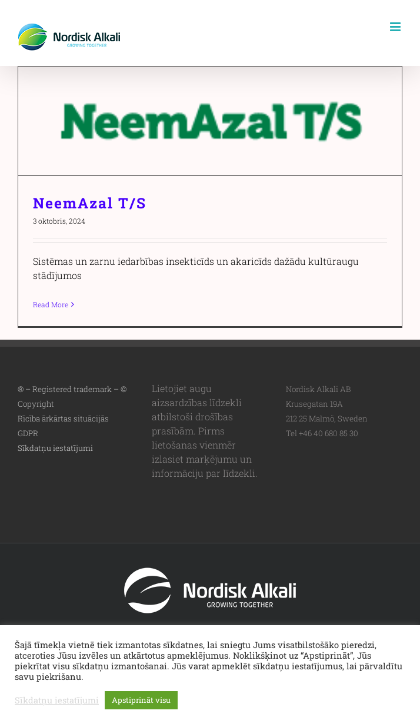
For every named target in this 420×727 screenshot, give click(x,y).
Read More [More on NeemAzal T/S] (50, 304)
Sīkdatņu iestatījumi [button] (55, 448)
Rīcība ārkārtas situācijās (63, 418)
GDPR (28, 433)
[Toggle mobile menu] (396, 27)
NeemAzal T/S (89, 203)
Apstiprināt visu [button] (141, 700)
